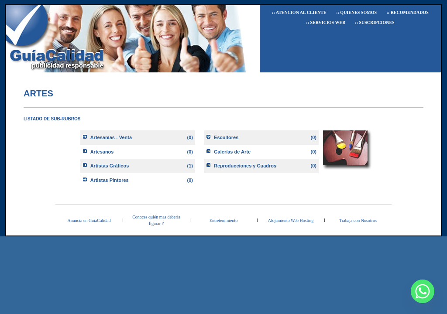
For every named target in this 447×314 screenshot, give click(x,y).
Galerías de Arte (232, 151)
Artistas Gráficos (109, 165)
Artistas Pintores (109, 180)
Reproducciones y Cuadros (245, 165)
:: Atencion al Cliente (299, 12)
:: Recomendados (407, 12)
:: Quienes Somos (356, 12)
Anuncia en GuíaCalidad (89, 220)
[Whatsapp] (422, 291)
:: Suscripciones (374, 22)
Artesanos (102, 151)
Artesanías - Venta (111, 137)
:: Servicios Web (325, 22)
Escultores (226, 137)
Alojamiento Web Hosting (291, 220)
